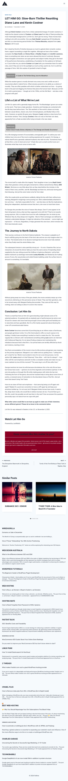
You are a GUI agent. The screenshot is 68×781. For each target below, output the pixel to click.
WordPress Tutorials (12, 569)
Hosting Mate (8, 601)
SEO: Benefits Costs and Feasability (14, 624)
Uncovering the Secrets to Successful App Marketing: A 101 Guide (24, 743)
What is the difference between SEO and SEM (17, 554)
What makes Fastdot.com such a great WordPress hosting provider (24, 667)
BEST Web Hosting (10, 705)
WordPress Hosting (8, 636)
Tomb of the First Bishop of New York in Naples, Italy (51, 463)
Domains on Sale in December (12, 532)
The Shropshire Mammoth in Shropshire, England (17, 463)
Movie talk (8, 15)
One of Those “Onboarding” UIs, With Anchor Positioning (21, 541)
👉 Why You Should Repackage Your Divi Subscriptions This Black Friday (26, 709)
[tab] (30, 518)
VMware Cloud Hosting (9, 722)
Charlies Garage (10, 739)
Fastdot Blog (8, 620)
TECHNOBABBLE (9, 754)
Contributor (10, 27)
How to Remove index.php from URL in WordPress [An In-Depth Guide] (25, 691)
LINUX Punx (7, 648)
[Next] (62, 499)
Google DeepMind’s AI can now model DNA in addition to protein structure (26, 758)
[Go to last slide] (5, 499)
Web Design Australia (12, 550)
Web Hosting (8, 586)
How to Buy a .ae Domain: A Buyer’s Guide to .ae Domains (21, 590)
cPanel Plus (7, 687)
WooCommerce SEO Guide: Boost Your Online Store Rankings (22, 639)
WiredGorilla (8, 528)
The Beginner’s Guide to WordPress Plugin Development (20, 573)
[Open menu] (64, 3)
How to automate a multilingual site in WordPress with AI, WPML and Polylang (28, 726)
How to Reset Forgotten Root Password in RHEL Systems (21, 605)
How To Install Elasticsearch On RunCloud (16, 652)
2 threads (6, 663)
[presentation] (17, 492)
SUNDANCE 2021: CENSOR (15, 506)
